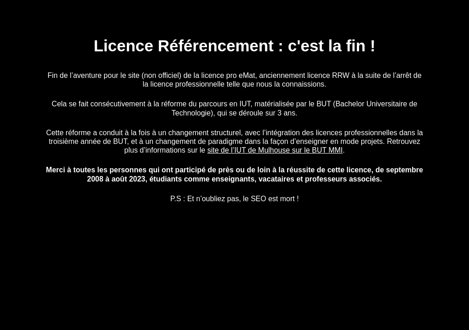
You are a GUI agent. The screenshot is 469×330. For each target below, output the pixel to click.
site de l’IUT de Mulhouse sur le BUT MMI (275, 150)
